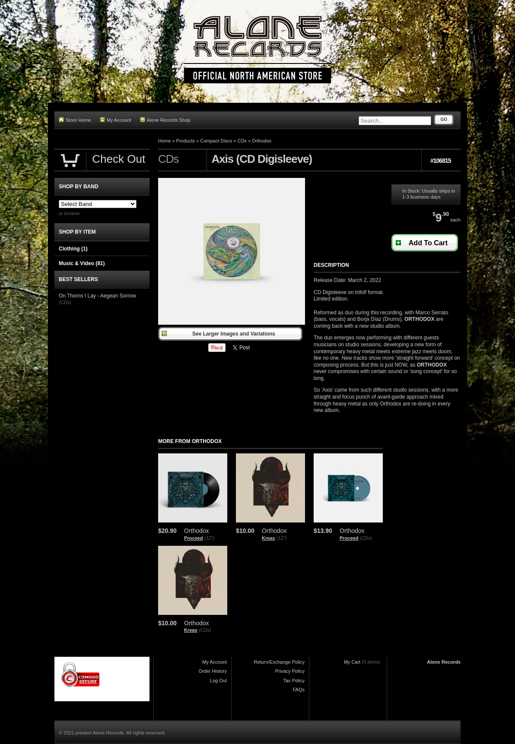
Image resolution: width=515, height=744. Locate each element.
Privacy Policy (290, 671)
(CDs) (366, 538)
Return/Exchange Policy (279, 662)
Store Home (75, 120)
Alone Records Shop (165, 120)
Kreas (268, 538)
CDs (241, 140)
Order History (213, 671)
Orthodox (261, 140)
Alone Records (444, 662)
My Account (115, 120)
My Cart (352, 662)
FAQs (298, 689)
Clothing (73, 249)
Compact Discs (216, 140)
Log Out (218, 680)
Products (185, 140)
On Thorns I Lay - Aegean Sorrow (97, 296)
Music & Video (82, 263)
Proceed (193, 538)
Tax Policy (294, 680)
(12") (209, 538)
